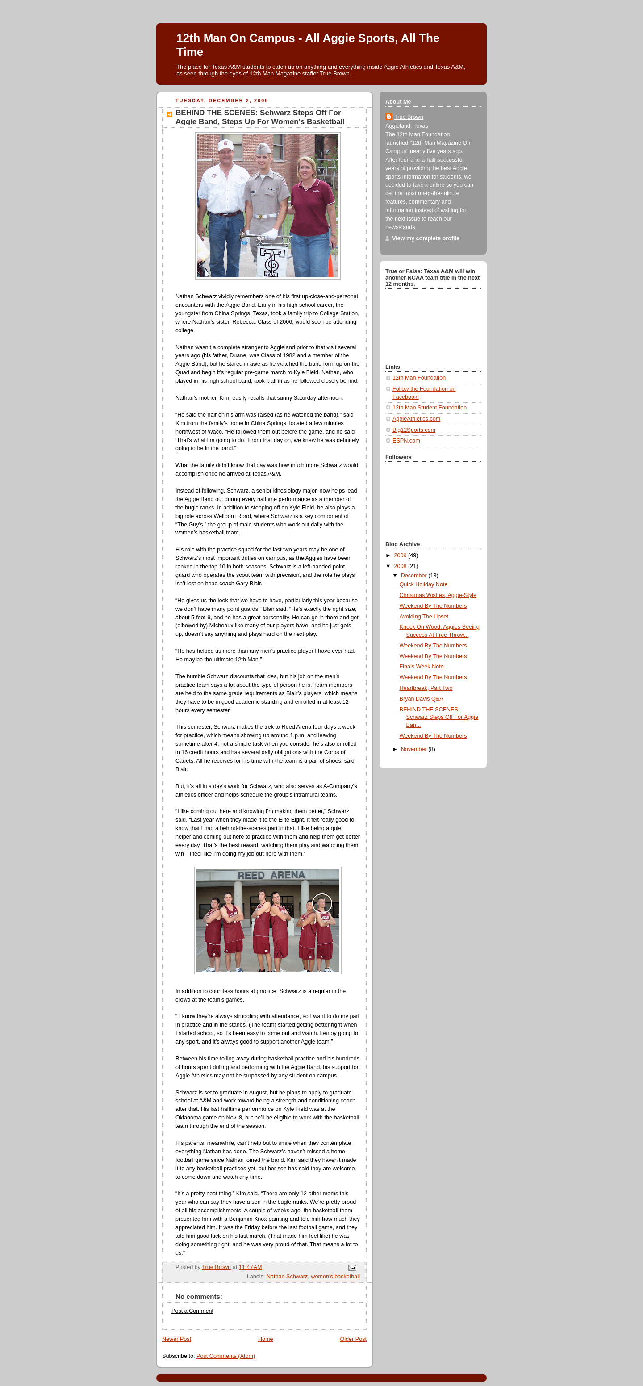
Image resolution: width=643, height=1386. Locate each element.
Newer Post (176, 1339)
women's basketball (335, 1276)
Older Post (353, 1339)
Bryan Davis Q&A (421, 699)
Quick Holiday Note (424, 584)
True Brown (408, 117)
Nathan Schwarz (287, 1276)
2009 (401, 555)
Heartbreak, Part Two (426, 688)
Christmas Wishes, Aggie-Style (438, 595)
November (415, 749)
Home (265, 1339)
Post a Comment (192, 1311)
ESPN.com (406, 441)
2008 (401, 566)
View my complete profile (425, 238)
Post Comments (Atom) (225, 1356)
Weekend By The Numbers (433, 606)
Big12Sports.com (413, 430)
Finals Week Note (422, 667)
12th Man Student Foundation (429, 408)
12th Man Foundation (419, 378)
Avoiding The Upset (424, 617)
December (415, 575)
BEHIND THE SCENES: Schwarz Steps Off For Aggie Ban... (439, 717)
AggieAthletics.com (416, 419)
